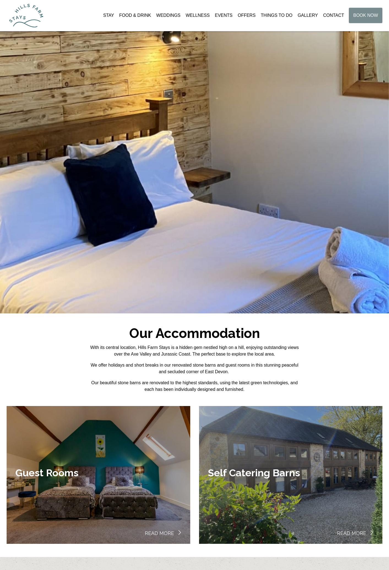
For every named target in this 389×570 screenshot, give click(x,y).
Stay (108, 16)
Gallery (308, 16)
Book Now (365, 16)
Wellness (198, 16)
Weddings (168, 16)
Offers (246, 16)
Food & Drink (135, 16)
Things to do (276, 16)
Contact (333, 16)
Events (224, 16)
